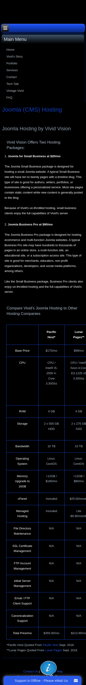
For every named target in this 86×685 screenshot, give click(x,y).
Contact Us (30, 671)
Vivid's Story (14, 56)
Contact (11, 77)
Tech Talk (12, 84)
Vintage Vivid (15, 90)
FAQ (9, 97)
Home (10, 49)
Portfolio (11, 63)
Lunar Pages (53, 650)
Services (12, 70)
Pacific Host (50, 645)
